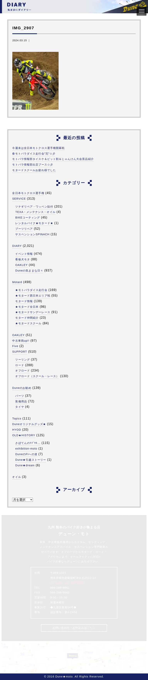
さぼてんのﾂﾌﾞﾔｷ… (27, 443)
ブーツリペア (24, 228)
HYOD (16, 429)
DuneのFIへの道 (26, 454)
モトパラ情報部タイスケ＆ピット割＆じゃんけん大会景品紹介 (53, 159)
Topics (16, 418)
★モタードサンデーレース (32, 312)
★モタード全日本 (27, 306)
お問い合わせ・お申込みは (74, 627)
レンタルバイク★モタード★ (34, 223)
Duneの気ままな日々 (29, 270)
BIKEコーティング (27, 217)
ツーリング (22, 359)
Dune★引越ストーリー (30, 459)
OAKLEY (21, 264)
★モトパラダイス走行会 (31, 290)
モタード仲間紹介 (27, 317)
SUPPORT (19, 351)
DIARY (17, 245)
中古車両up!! (20, 340)
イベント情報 (24, 253)
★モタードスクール (28, 323)
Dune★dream (24, 465)
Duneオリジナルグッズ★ (29, 424)
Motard (17, 282)
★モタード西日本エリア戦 (32, 295)
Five (15, 346)
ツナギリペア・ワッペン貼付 (34, 206)
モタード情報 (24, 301)
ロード (19, 365)
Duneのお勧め (21, 387)
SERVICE (19, 198)
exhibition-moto (26, 448)
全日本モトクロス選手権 (28, 193)
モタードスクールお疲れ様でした (34, 170)
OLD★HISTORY (23, 435)
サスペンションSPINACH (32, 234)
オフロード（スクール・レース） (37, 376)
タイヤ (19, 406)
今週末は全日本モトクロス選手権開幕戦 (38, 148)
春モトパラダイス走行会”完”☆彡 (33, 153)
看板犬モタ (22, 259)
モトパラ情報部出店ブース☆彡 (32, 164)
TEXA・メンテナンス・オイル (35, 211)
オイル (16, 476)
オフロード (22, 370)
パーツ (19, 395)
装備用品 (21, 401)
